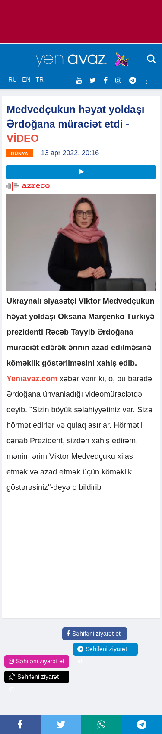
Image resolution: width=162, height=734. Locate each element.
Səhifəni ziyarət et (94, 633)
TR (39, 79)
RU (12, 79)
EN (26, 79)
